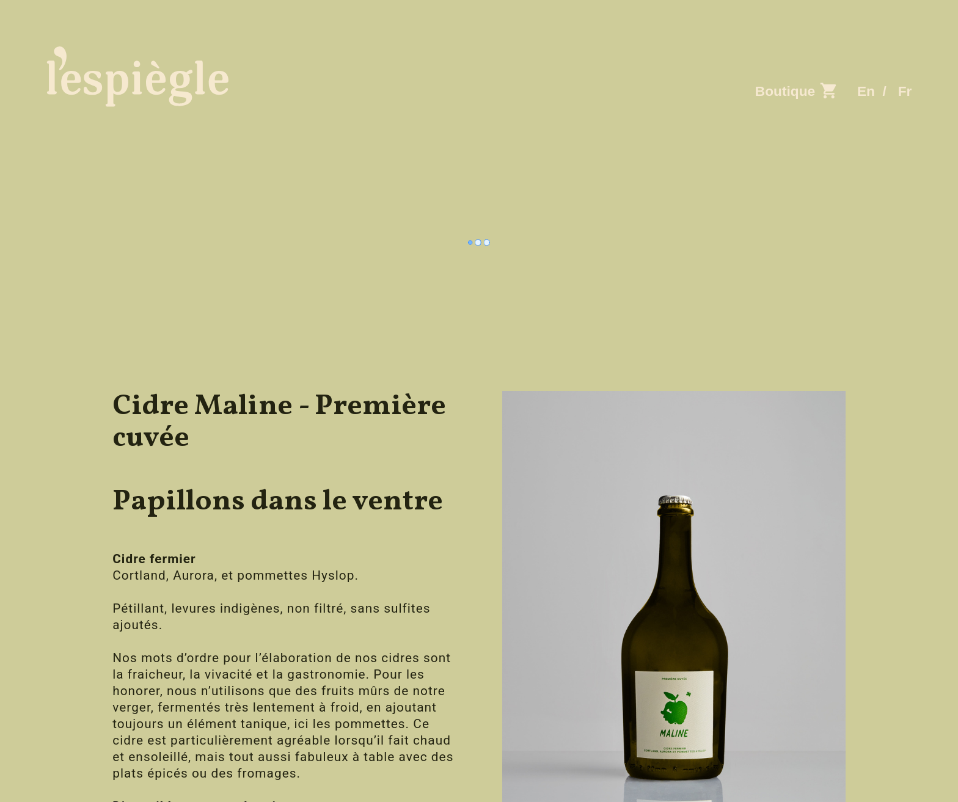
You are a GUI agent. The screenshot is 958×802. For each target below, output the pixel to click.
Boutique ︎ (798, 91)
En (866, 91)
